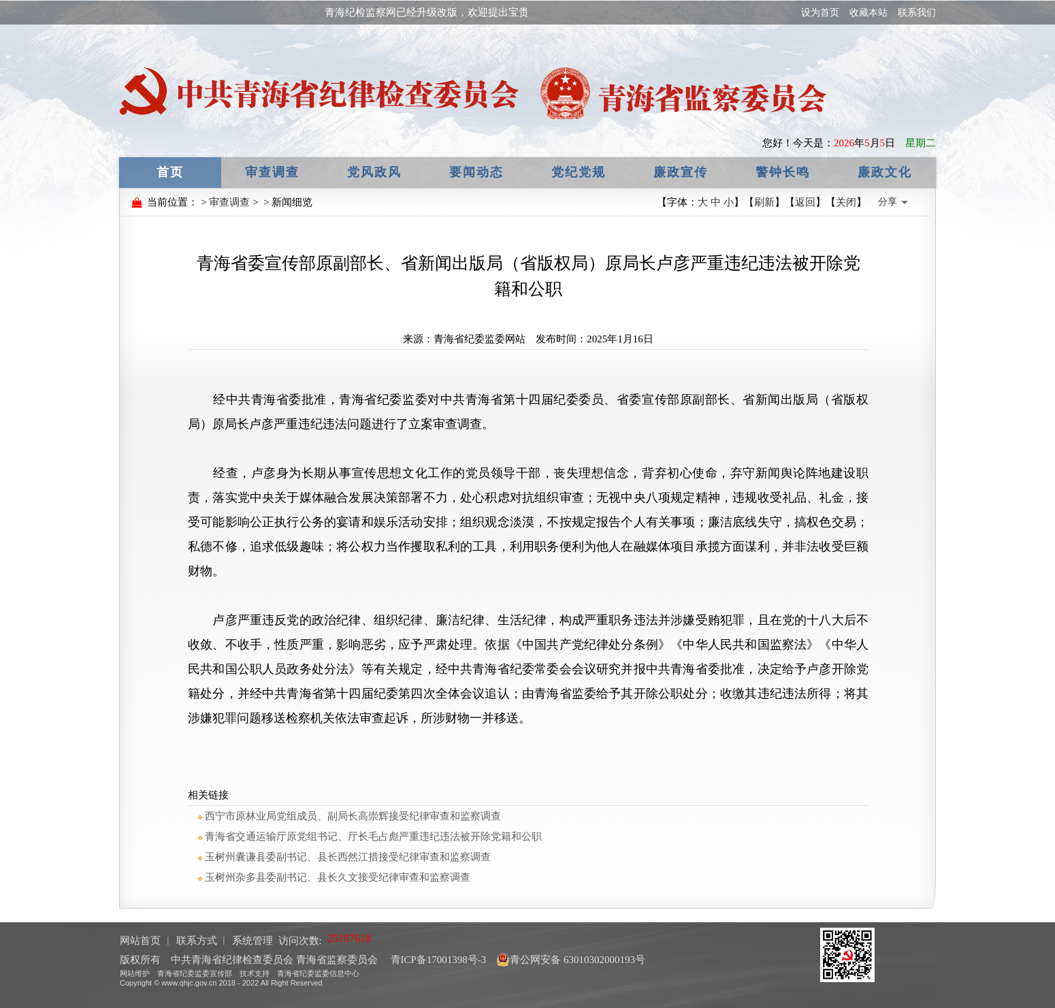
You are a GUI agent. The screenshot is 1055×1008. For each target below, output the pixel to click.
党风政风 (374, 172)
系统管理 (252, 940)
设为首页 (820, 12)
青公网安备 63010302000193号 (570, 959)
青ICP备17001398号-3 (437, 959)
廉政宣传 (680, 172)
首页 (170, 172)
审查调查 (272, 172)
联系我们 (917, 12)
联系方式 (196, 940)
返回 (805, 202)
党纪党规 (578, 172)
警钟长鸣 (783, 172)
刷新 (764, 202)
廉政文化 (885, 172)
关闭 (846, 202)
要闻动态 (476, 172)
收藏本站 (868, 12)
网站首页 (140, 940)
